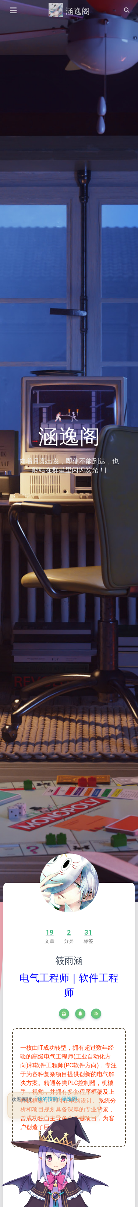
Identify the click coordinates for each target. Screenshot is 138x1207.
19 (50, 932)
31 (88, 932)
